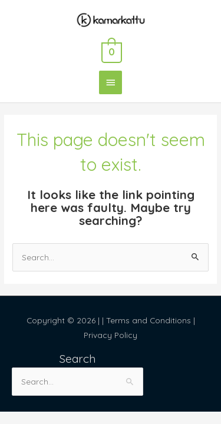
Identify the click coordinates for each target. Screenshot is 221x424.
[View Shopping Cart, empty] (110, 50)
